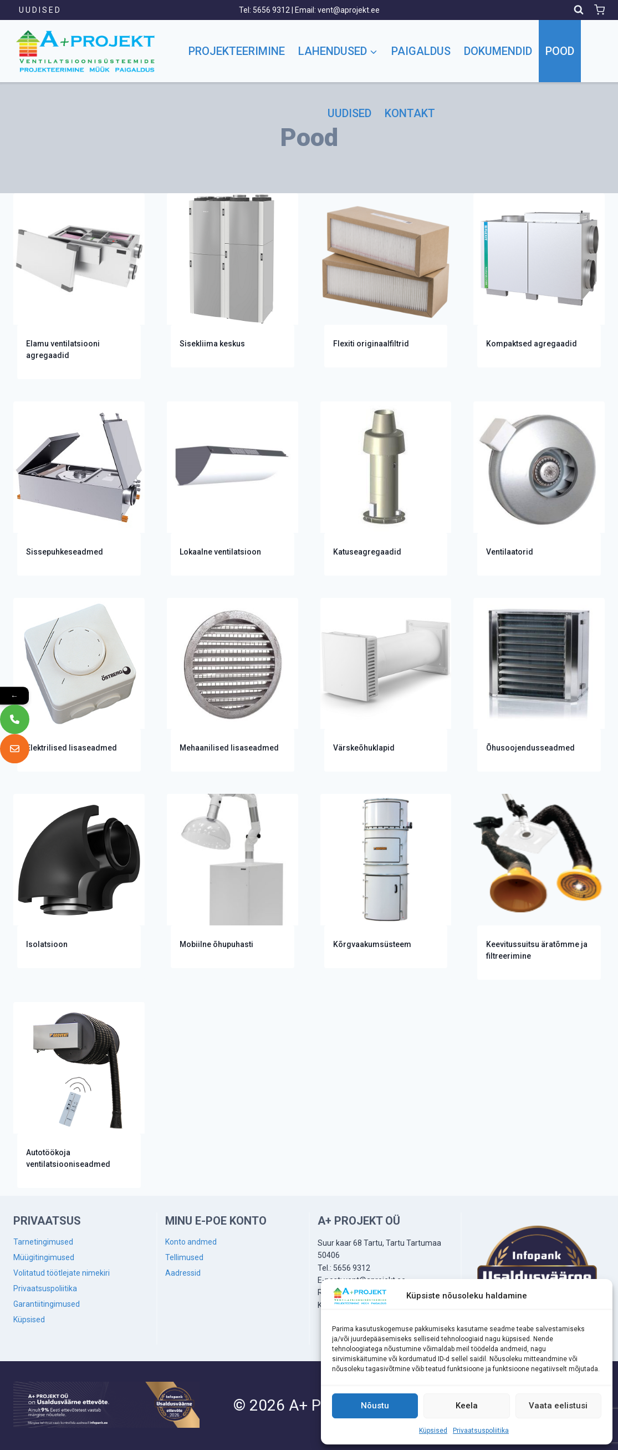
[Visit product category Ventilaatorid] (539, 488)
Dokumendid (498, 51)
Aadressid (183, 1272)
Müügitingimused (43, 1257)
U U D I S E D (39, 10)
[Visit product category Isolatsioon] (79, 881)
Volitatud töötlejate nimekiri (61, 1272)
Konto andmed (191, 1241)
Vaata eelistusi (558, 1406)
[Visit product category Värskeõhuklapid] (386, 685)
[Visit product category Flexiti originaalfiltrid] (386, 280)
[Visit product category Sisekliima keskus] (232, 280)
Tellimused (184, 1257)
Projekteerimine (236, 51)
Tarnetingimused (43, 1241)
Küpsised (433, 1430)
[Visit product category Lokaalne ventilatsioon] (232, 488)
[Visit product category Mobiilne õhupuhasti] (232, 881)
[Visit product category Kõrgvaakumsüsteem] (386, 881)
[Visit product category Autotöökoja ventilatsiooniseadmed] (79, 1095)
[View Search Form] (579, 10)
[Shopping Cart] (599, 9)
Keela (467, 1406)
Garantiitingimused (46, 1304)
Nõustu (375, 1406)
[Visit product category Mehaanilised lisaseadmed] (232, 685)
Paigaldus (421, 51)
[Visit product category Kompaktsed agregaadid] (539, 280)
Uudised (349, 113)
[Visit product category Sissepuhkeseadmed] (79, 488)
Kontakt (410, 113)
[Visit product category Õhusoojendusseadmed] (539, 685)
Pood (559, 51)
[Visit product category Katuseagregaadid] (386, 488)
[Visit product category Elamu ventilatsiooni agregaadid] (79, 286)
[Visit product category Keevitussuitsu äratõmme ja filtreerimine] (539, 887)
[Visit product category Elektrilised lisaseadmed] (79, 685)
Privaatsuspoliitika (481, 1430)
